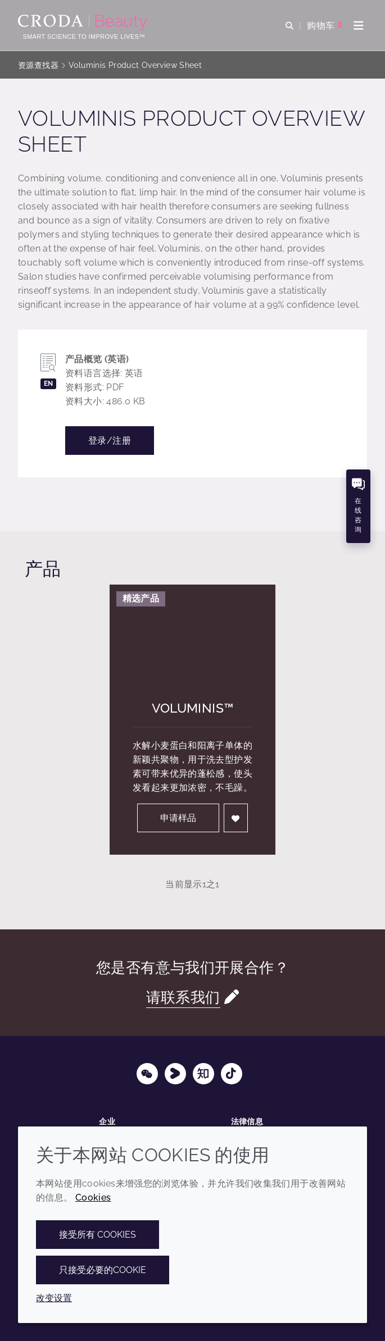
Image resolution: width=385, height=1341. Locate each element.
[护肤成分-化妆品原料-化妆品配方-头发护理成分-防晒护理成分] (84, 22)
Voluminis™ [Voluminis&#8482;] (193, 707)
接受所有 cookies (97, 1234)
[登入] (236, 818)
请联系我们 (183, 997)
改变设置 (54, 1298)
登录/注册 (109, 440)
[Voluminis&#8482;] (192, 631)
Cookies (93, 1197)
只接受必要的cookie (102, 1270)
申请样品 (178, 818)
